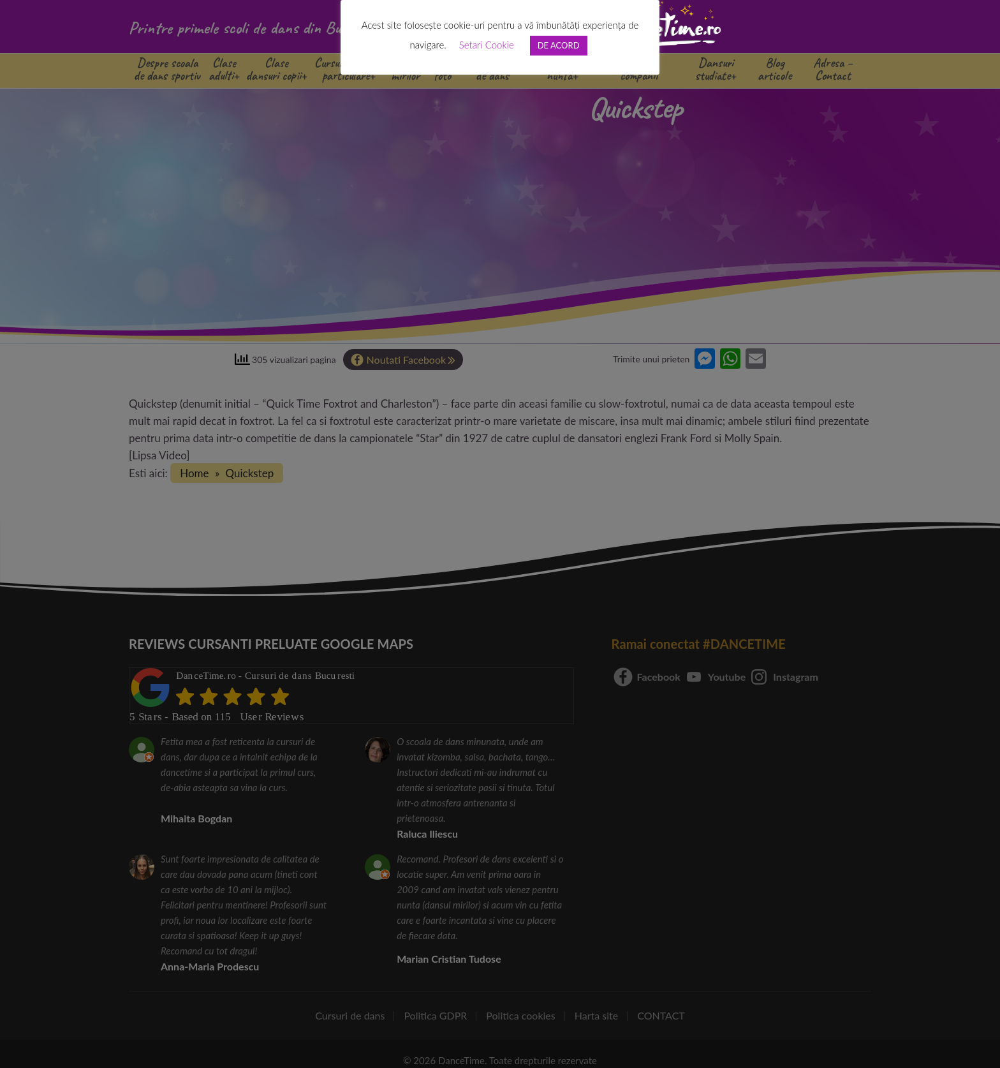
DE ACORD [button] (559, 45)
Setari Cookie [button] (486, 44)
